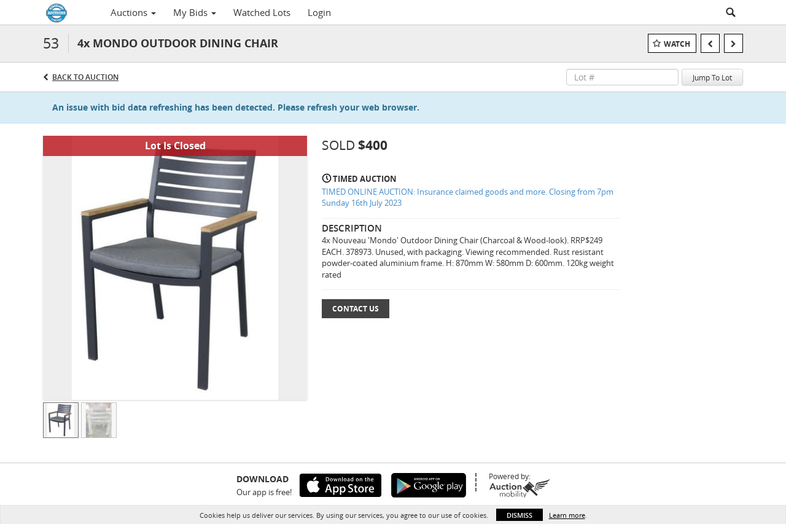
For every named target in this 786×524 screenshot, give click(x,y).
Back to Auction (85, 77)
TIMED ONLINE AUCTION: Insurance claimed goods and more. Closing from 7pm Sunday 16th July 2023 (467, 197)
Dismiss (519, 515)
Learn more (567, 515)
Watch (677, 44)
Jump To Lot (712, 77)
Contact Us (355, 308)
